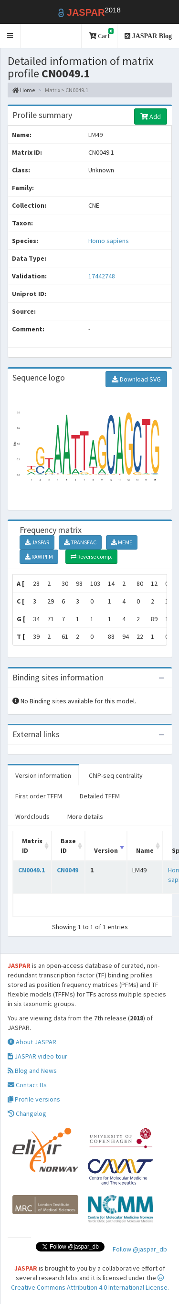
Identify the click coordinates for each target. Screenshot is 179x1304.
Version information (43, 775)
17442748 (101, 276)
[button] (10, 36)
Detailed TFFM (100, 796)
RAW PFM (39, 556)
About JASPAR (32, 1042)
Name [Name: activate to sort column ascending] (145, 850)
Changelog (27, 1113)
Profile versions (34, 1099)
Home (23, 90)
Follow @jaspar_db (140, 1249)
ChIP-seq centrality (116, 775)
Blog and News (32, 1070)
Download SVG (136, 379)
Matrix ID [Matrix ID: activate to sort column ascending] (32, 846)
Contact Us (27, 1085)
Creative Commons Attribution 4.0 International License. (90, 1283)
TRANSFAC (80, 542)
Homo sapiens (108, 240)
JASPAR (37, 542)
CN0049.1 (31, 870)
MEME (121, 542)
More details (85, 816)
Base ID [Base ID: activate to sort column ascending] (68, 846)
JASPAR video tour (37, 1056)
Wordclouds (32, 816)
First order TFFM (38, 796)
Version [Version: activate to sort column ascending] (106, 850)
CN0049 (67, 870)
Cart (101, 34)
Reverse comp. (91, 556)
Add (150, 116)
